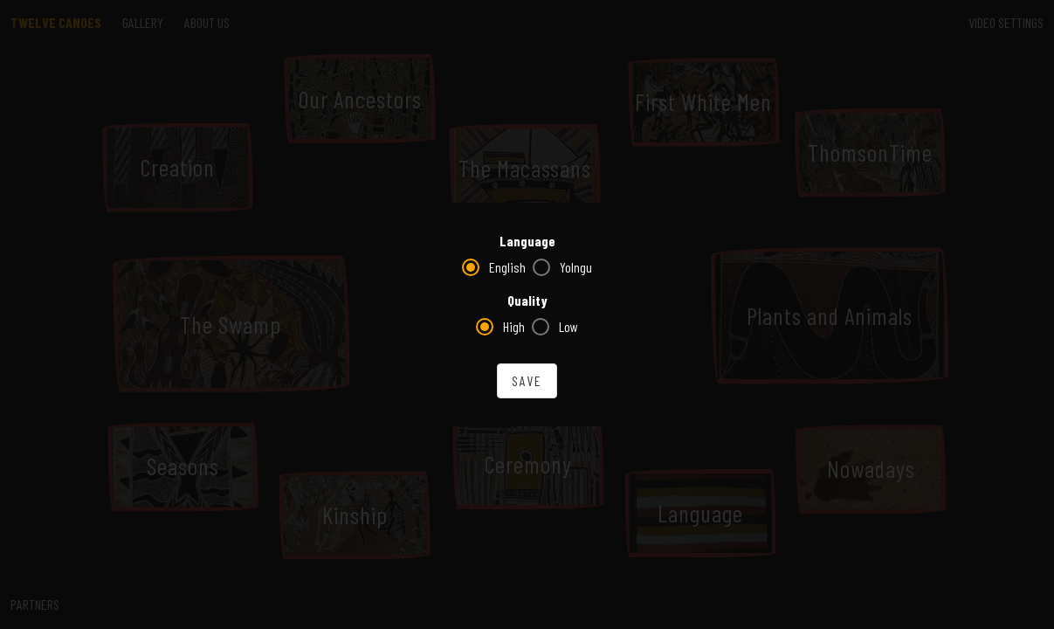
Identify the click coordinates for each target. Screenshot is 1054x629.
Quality (527, 300)
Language (527, 240)
